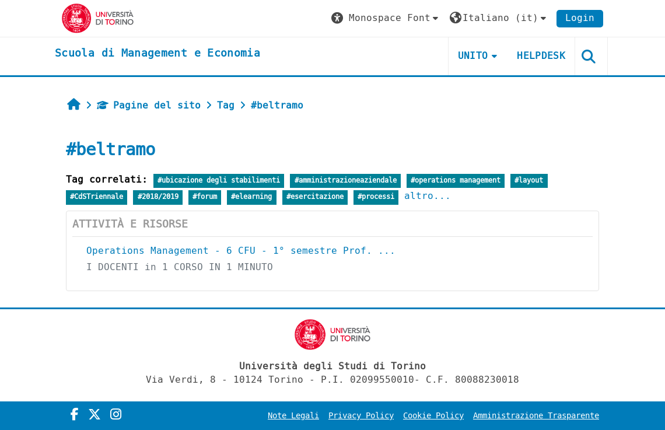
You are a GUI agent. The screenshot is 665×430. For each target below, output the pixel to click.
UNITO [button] (473, 55)
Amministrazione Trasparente (536, 416)
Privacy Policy (361, 416)
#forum (204, 197)
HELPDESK (541, 55)
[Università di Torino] (97, 18)
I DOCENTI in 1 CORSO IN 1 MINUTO (179, 267)
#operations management (456, 181)
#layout (528, 181)
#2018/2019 (158, 197)
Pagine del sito (149, 105)
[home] (157, 53)
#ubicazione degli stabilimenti (219, 181)
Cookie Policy (433, 416)
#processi (376, 197)
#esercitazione (315, 197)
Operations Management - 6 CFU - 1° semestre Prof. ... (241, 250)
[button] (386, 18)
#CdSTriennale (96, 197)
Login (579, 18)
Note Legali (293, 416)
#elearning (251, 197)
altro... (427, 195)
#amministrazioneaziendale (346, 181)
